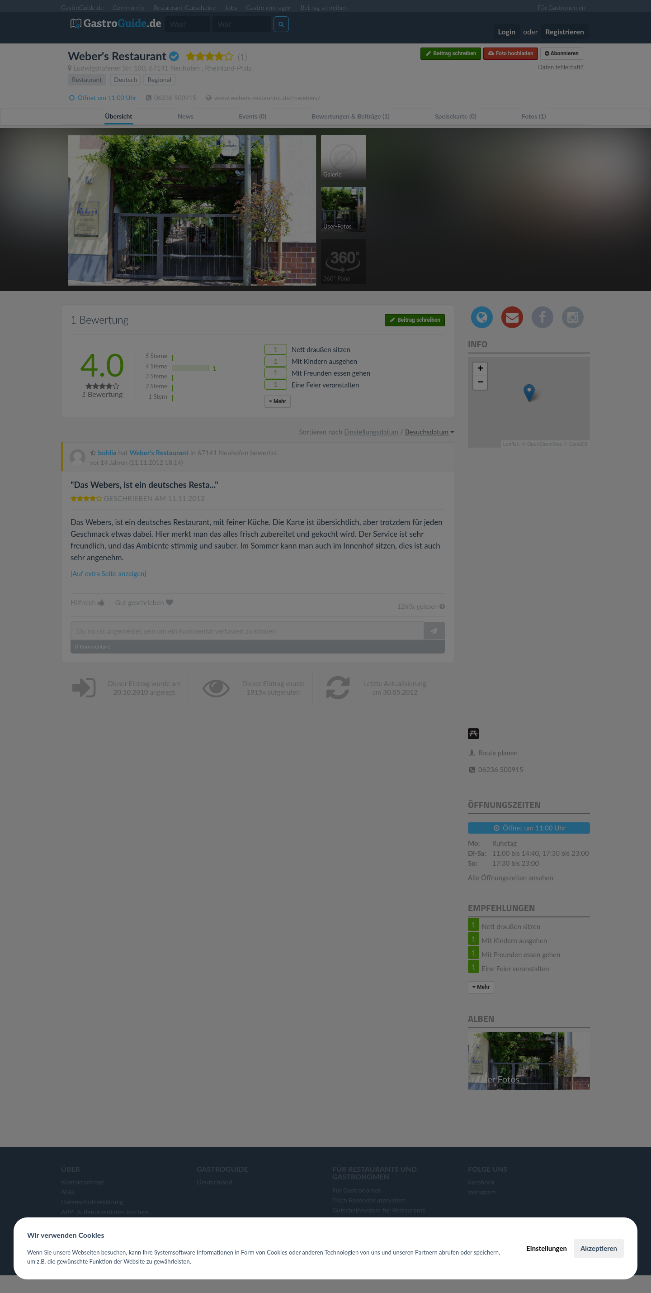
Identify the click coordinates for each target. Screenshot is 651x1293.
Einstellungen (546, 1248)
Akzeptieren (598, 1248)
